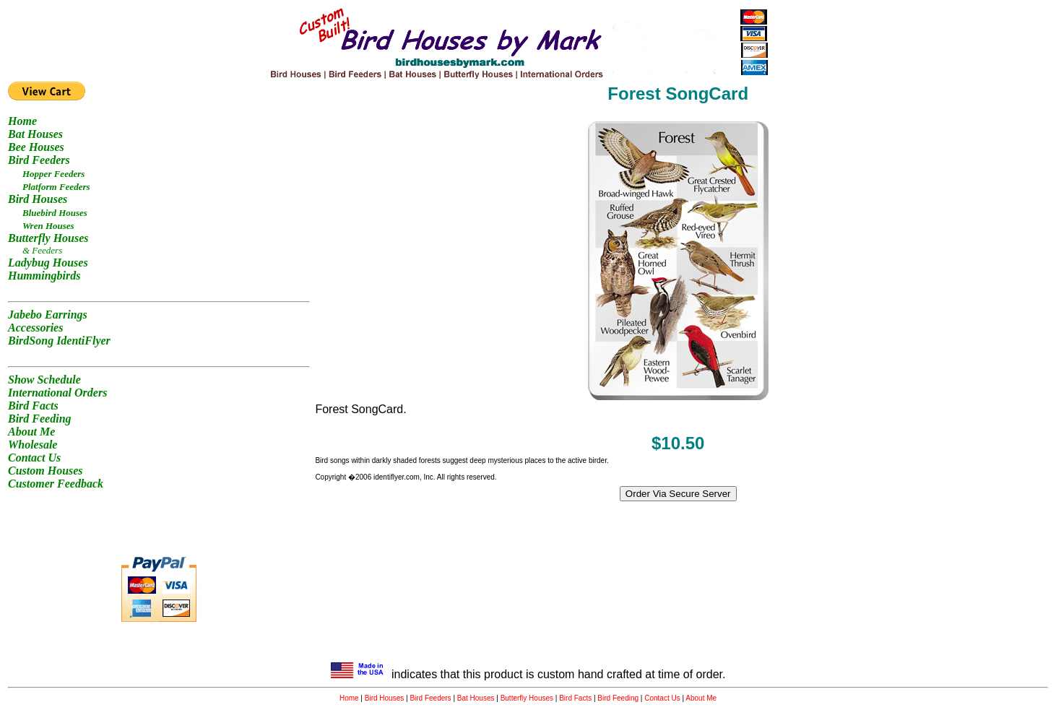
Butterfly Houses (527, 698)
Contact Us (662, 698)
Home (349, 698)
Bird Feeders (430, 698)
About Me (701, 698)
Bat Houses (476, 698)
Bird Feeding (618, 698)
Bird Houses (384, 698)
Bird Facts (575, 698)
